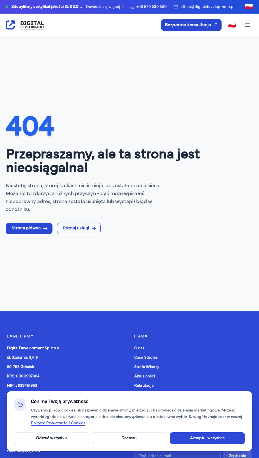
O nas (139, 348)
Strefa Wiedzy (146, 367)
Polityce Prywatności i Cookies (58, 423)
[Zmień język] (249, 6)
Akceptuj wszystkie (207, 438)
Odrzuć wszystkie (52, 438)
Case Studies (146, 358)
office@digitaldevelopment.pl (204, 7)
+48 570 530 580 (148, 7)
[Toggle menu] (247, 25)
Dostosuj (129, 438)
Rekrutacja (143, 386)
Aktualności (144, 376)
